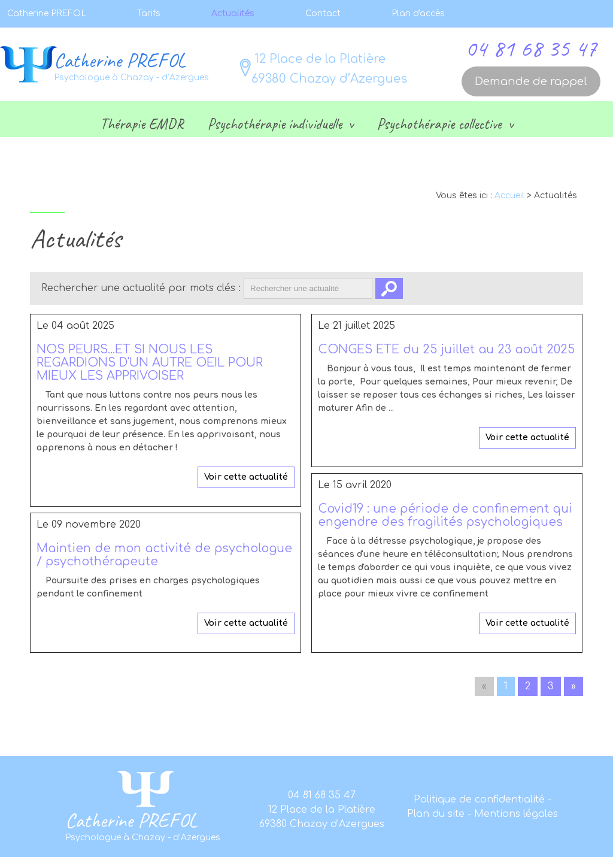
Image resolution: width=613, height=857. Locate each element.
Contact (323, 13)
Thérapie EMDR (142, 124)
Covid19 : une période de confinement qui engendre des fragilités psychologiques (445, 515)
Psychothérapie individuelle (276, 124)
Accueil (509, 195)
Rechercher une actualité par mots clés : (141, 288)
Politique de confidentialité (481, 799)
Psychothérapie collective (441, 124)
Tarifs (148, 13)
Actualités (232, 13)
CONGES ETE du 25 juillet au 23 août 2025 (446, 349)
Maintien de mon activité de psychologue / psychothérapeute (164, 555)
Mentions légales (516, 813)
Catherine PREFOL (46, 13)
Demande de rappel (531, 81)
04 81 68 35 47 (531, 48)
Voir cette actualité (246, 477)
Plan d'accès (418, 13)
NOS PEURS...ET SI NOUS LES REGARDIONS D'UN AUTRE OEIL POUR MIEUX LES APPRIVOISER (150, 363)
